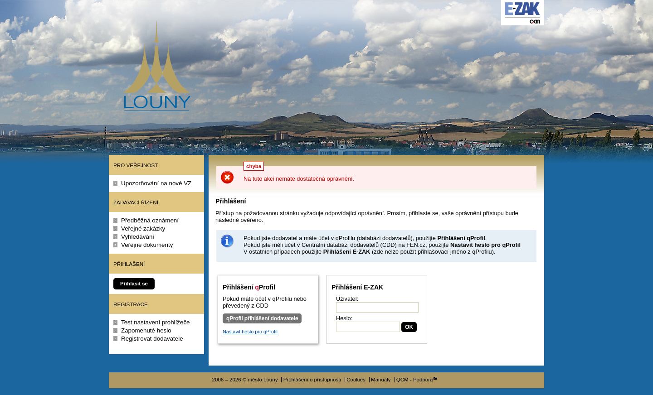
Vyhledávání (137, 236)
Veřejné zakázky (143, 228)
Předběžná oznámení (150, 220)
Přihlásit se (134, 283)
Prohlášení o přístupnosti (312, 379)
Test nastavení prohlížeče (155, 322)
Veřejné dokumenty (147, 244)
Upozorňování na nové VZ (156, 183)
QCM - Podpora (414, 379)
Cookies (355, 379)
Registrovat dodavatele (152, 338)
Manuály (381, 379)
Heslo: (344, 318)
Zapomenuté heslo (146, 330)
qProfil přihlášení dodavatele (262, 318)
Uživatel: (347, 298)
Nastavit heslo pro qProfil (250, 331)
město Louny (156, 65)
